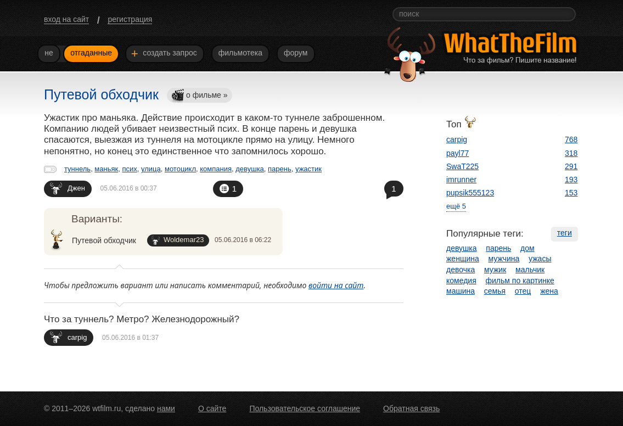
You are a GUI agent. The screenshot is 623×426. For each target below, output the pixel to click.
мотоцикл (180, 169)
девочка (460, 269)
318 (571, 153)
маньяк (106, 169)
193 (571, 179)
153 (571, 192)
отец (523, 291)
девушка (249, 169)
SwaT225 (462, 166)
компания (216, 169)
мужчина (504, 258)
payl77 (457, 153)
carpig (68, 336)
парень (279, 169)
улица (151, 169)
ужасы (540, 258)
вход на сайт (66, 19)
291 (571, 166)
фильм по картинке (520, 280)
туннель (77, 169)
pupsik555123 (470, 192)
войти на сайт (336, 285)
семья (495, 291)
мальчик (530, 269)
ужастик (308, 169)
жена (549, 291)
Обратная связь (411, 408)
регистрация (130, 19)
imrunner (461, 179)
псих (129, 169)
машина (460, 291)
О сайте (212, 408)
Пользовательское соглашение (304, 408)
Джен (67, 188)
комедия (461, 280)
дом (527, 248)
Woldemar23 (177, 240)
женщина (462, 258)
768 (571, 139)
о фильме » (199, 96)
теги (564, 232)
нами (166, 408)
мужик (495, 269)
